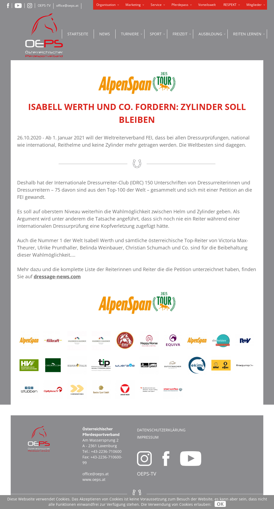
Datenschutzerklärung (161, 429)
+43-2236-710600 (106, 451)
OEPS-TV (44, 5)
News (104, 33)
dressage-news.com (57, 276)
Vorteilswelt (207, 4)
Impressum (148, 437)
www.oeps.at (93, 479)
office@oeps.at (67, 5)
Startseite (77, 33)
